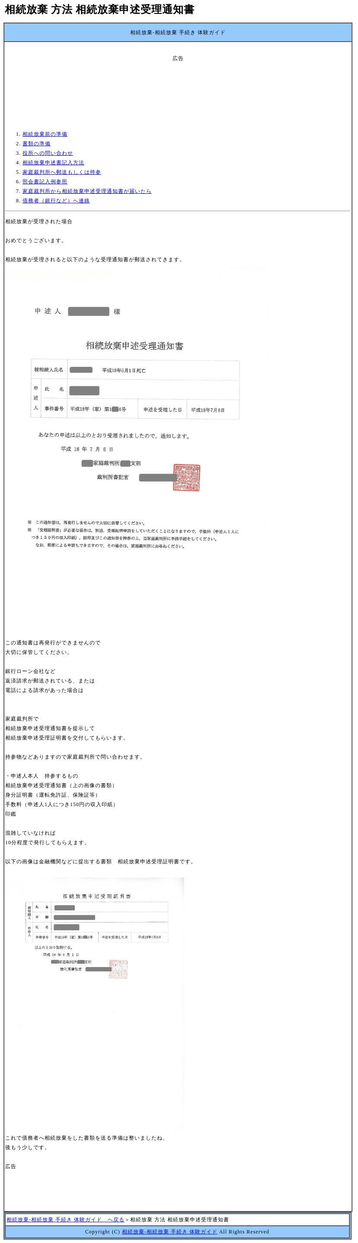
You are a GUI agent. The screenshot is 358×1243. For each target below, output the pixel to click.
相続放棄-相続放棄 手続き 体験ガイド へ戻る (65, 1220)
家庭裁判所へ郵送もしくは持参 (61, 172)
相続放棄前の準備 (44, 134)
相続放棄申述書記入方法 (53, 163)
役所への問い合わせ (47, 153)
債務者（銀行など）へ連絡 (56, 201)
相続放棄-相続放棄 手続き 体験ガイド (169, 1232)
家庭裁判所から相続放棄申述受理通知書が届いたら (87, 191)
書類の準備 (36, 144)
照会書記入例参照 (44, 182)
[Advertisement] (178, 82)
